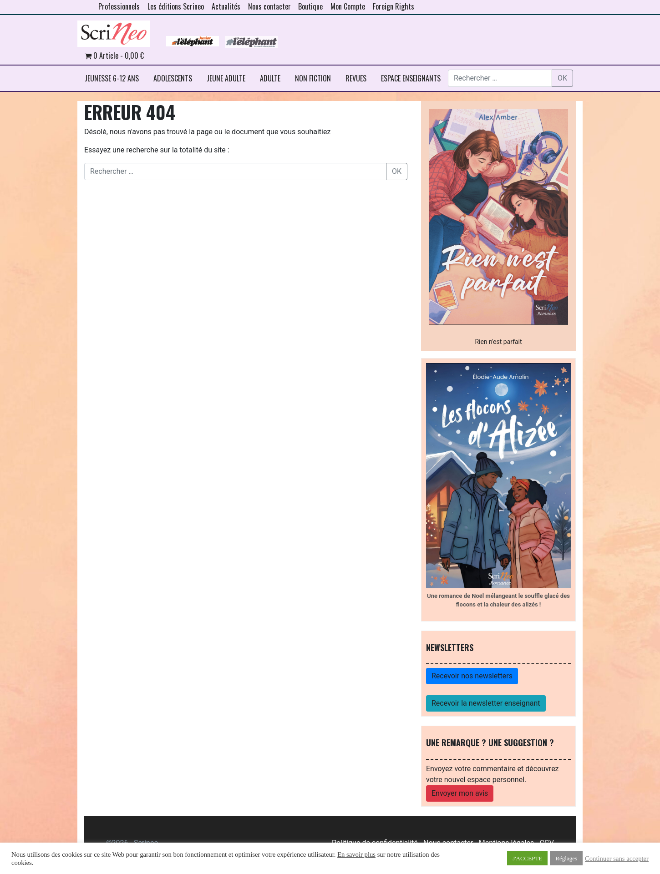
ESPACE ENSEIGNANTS (411, 78)
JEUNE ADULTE (226, 78)
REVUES (355, 78)
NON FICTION (313, 78)
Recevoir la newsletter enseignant (486, 703)
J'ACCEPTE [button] (527, 858)
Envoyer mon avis (460, 793)
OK (562, 78)
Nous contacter (269, 6)
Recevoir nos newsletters (472, 676)
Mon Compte (347, 6)
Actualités (226, 6)
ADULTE (270, 78)
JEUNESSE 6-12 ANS (112, 78)
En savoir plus (356, 854)
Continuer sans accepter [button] (617, 858)
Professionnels (119, 6)
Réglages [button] (566, 858)
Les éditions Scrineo (175, 6)
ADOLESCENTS (172, 78)
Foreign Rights (393, 6)
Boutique (310, 6)
